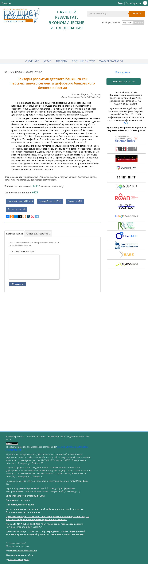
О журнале (32, 60)
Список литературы (38, 232)
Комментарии (14, 232)
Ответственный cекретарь (22, 550)
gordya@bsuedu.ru (78, 481)
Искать (137, 13)
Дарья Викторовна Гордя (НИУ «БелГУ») (81, 96)
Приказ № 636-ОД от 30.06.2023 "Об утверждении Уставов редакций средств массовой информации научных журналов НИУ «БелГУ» (47, 518)
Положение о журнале (18, 500)
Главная (6, 3)
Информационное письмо (20, 504)
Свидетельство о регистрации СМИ (25, 495)
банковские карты (87, 176)
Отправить (17, 287)
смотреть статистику (51, 185)
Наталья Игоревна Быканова (86, 93)
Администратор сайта (20, 555)
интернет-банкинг (67, 176)
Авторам (61, 60)
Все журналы (122, 71)
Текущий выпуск (83, 60)
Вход (120, 3)
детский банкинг (47, 176)
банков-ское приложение (17, 178)
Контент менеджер (18, 559)
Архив (47, 60)
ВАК (126, 122)
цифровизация (31, 176)
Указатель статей (111, 60)
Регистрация (133, 3)
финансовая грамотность (44, 178)
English (139, 22)
